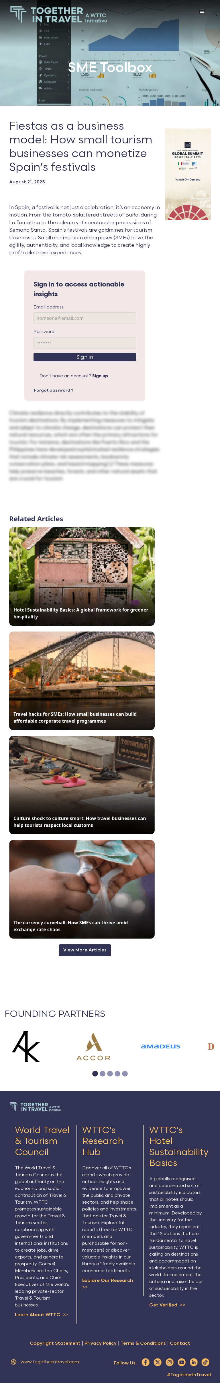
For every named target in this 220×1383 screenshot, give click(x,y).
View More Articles (85, 950)
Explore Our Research (107, 1284)
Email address (49, 307)
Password (44, 331)
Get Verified (167, 1305)
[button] (202, 16)
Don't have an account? (74, 376)
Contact (180, 1344)
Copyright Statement (55, 1344)
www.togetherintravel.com (50, 1362)
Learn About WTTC (41, 1315)
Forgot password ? (53, 390)
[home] (58, 15)
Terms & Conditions (143, 1344)
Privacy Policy (101, 1344)
